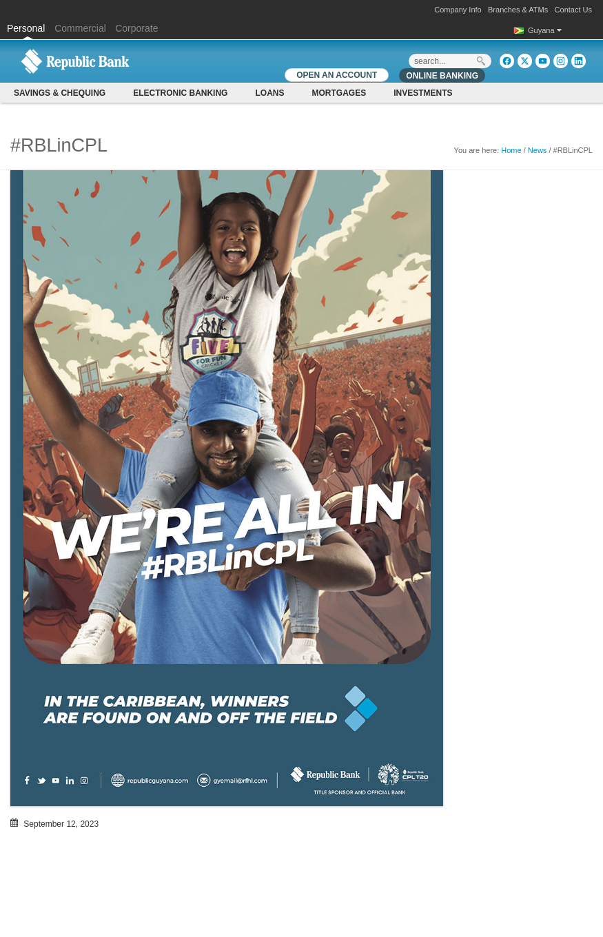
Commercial (80, 28)
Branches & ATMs (518, 10)
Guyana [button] (545, 30)
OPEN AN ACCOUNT (336, 75)
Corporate (136, 28)
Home (511, 150)
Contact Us (573, 10)
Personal (27, 28)
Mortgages (338, 93)
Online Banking (442, 76)
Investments (423, 93)
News (537, 150)
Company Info (457, 10)
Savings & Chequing (59, 93)
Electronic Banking (180, 93)
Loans (269, 93)
